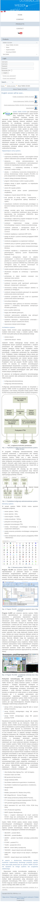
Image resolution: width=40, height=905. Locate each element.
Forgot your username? (9, 76)
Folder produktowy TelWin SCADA (25, 96)
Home (20, 15)
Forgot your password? (9, 78)
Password (4, 66)
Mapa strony (6, 897)
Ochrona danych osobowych (26, 897)
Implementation (10, 49)
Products (20, 24)
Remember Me (6, 70)
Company (20, 19)
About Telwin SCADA (20, 89)
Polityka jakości (14, 897)
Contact (20, 28)
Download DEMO (11, 52)
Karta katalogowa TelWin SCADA (25, 101)
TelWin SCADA (7, 42)
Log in (5, 73)
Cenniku (22, 220)
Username (4, 62)
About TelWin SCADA (12, 45)
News (7, 47)
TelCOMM (6, 54)
